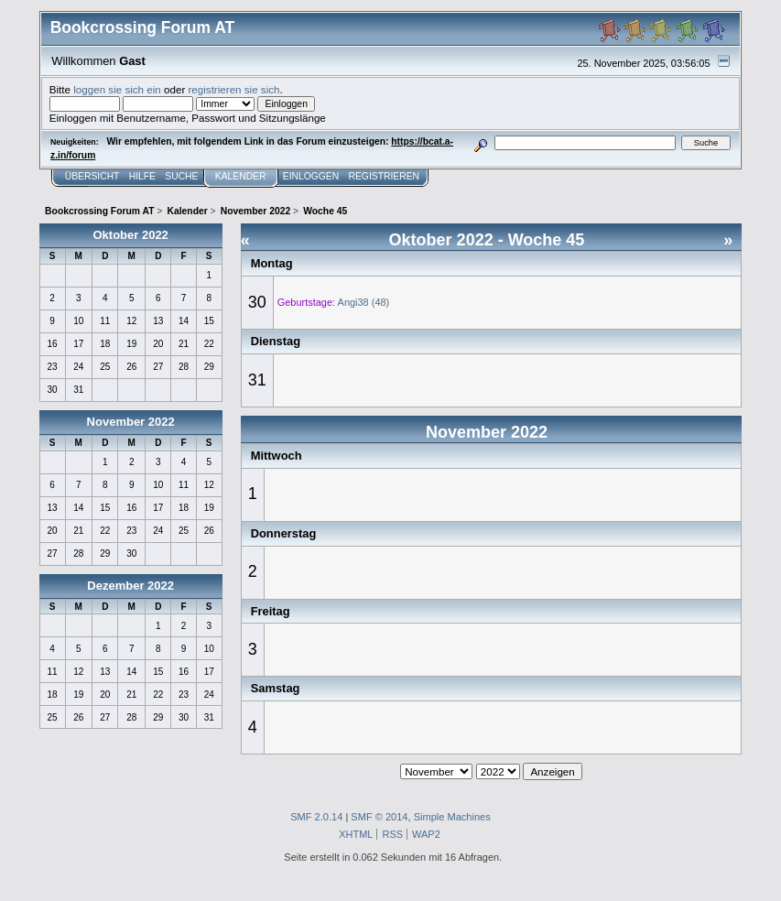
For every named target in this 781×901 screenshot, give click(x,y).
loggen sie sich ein (117, 89)
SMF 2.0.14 (316, 816)
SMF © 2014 (379, 816)
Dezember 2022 (130, 585)
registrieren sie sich (233, 89)
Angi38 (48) (364, 302)
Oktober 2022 (130, 235)
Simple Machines (452, 816)
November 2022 (131, 422)
